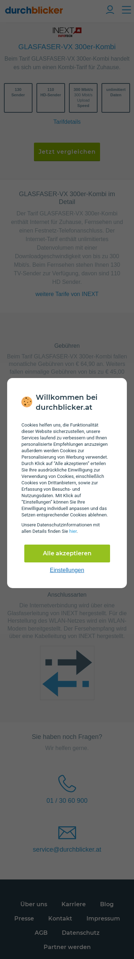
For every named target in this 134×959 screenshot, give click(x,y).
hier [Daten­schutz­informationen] (73, 531)
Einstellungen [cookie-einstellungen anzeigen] (67, 570)
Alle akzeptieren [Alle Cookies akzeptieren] (67, 553)
